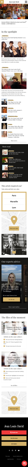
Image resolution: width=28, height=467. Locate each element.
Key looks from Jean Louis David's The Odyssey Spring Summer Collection (16, 135)
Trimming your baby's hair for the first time (16, 153)
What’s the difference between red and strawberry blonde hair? (17, 161)
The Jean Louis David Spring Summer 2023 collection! (13, 38)
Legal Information (10, 459)
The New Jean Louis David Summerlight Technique (15, 119)
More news (14, 140)
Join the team (14, 438)
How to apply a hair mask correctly (16, 168)
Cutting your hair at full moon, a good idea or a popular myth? (15, 176)
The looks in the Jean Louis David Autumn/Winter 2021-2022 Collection (11, 70)
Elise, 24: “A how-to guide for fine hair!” (13, 342)
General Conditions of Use (17, 456)
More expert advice (14, 307)
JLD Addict (14, 444)
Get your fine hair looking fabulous (14, 339)
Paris (14, 195)
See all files (14, 385)
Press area (19, 459)
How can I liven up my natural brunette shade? (12, 378)
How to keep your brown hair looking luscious (14, 372)
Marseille (14, 201)
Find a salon (8, 456)
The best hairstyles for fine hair (13, 346)
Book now (14, 432)
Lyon (14, 207)
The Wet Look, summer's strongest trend (15, 110)
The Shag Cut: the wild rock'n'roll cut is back (14, 102)
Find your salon (14, 228)
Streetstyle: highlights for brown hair (15, 375)
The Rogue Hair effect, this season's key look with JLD (15, 127)
